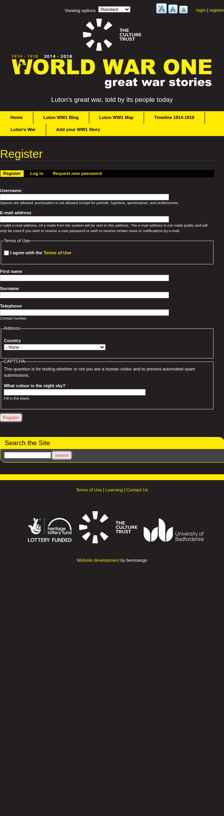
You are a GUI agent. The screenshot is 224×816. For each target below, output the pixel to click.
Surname (11, 288)
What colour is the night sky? (36, 385)
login (201, 10)
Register (13, 173)
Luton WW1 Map (116, 117)
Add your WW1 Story (78, 129)
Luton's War (23, 129)
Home (16, 117)
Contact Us (137, 490)
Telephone (11, 306)
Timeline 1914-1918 (174, 117)
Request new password (77, 173)
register (216, 10)
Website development (98, 560)
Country (12, 340)
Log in (36, 173)
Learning (114, 490)
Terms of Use (57, 252)
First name (12, 271)
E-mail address (17, 212)
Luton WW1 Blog (61, 117)
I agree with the (42, 252)
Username (12, 190)
